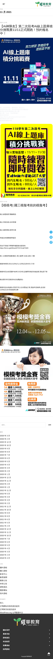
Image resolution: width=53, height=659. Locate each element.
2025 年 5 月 (5, 461)
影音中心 (3, 574)
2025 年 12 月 (5, 442)
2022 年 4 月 (5, 497)
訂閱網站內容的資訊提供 (10, 606)
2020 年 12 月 (5, 529)
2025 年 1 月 (5, 474)
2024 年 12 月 (5, 478)
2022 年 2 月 (5, 503)
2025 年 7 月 (5, 455)
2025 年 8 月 (5, 452)
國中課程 (3, 568)
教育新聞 (3, 577)
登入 (2, 603)
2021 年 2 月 (5, 526)
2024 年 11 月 (5, 481)
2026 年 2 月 (5, 439)
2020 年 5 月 (5, 545)
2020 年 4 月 (5, 548)
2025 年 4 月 (5, 465)
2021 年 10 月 (5, 510)
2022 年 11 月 (5, 490)
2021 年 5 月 (5, 523)
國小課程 (3, 571)
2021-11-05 (3, 22)
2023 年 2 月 (5, 484)
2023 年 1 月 (5, 487)
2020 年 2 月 (5, 555)
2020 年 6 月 (5, 542)
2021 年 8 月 (5, 516)
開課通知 (3, 590)
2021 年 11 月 (5, 507)
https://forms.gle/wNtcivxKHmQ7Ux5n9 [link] (13, 117)
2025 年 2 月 (5, 471)
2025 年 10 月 (5, 445)
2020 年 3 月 (5, 552)
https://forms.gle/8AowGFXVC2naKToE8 (14, 248)
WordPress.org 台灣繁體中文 (11, 613)
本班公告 (3, 584)
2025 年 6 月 (5, 458)
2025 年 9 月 (5, 449)
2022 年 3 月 (5, 500)
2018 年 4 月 (5, 558)
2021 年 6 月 (5, 519)
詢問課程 (6, 649)
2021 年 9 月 (5, 513)
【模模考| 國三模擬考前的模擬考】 (24, 205)
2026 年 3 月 (5, 436)
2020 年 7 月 (5, 539)
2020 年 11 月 (5, 532)
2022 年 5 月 (5, 494)
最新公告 (3, 580)
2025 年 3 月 (5, 468)
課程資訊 (3, 587)
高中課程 (3, 593)
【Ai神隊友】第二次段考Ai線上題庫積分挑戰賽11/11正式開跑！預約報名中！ (26, 29)
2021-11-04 (3, 201)
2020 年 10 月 (5, 536)
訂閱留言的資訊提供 (8, 609)
